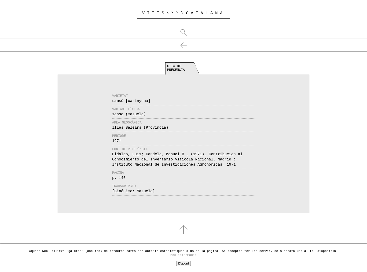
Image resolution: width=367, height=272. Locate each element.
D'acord (183, 263)
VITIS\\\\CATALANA (183, 13)
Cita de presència (176, 68)
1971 (116, 141)
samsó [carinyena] (131, 101)
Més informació (183, 255)
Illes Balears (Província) (140, 128)
